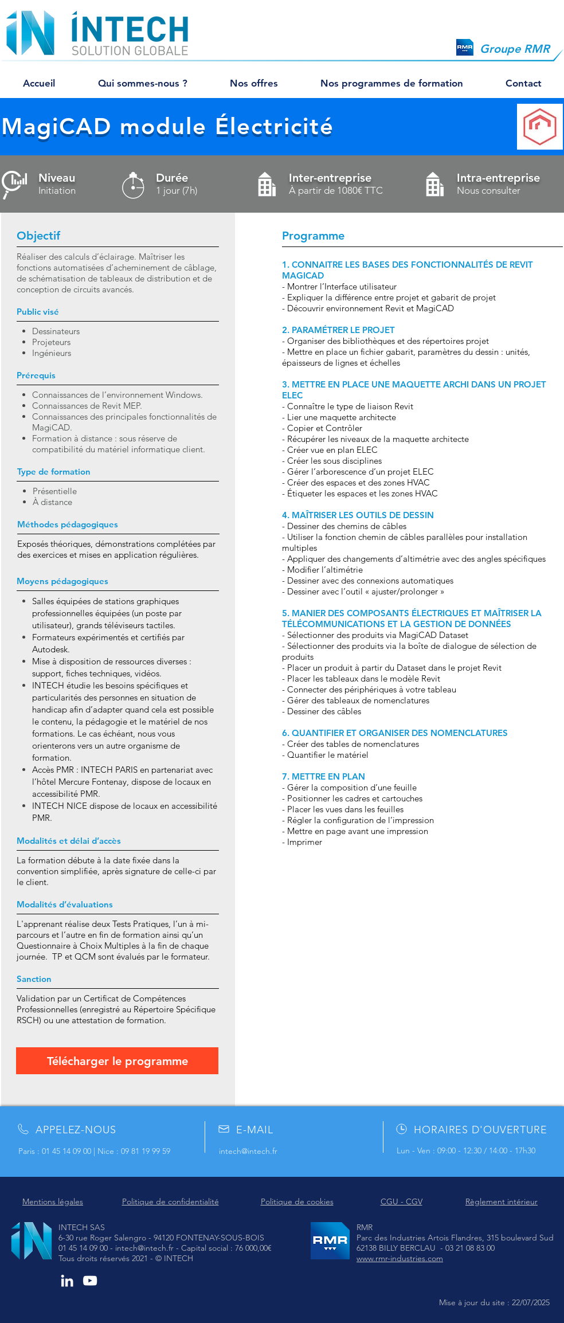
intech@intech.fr (248, 1151)
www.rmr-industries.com (400, 1258)
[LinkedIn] (67, 1280)
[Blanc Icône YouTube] (90, 1280)
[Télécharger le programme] (117, 1060)
